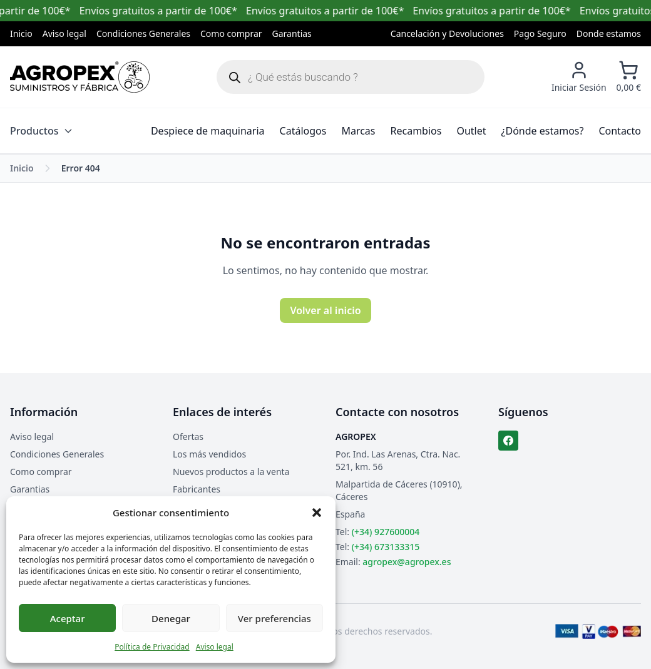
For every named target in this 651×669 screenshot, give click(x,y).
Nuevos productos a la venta (231, 471)
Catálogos (303, 131)
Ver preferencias (274, 618)
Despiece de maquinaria (208, 131)
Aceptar (67, 618)
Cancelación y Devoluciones (447, 33)
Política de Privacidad (152, 646)
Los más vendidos (209, 454)
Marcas (358, 131)
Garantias (292, 33)
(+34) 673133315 (385, 547)
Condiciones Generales (143, 33)
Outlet (471, 131)
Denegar (170, 618)
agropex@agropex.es (406, 562)
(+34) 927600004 (385, 532)
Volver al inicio (325, 310)
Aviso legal (214, 646)
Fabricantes (196, 489)
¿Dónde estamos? (542, 131)
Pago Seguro (540, 33)
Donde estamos (609, 33)
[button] (316, 512)
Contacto (619, 131)
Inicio (21, 33)
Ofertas (188, 436)
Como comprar (231, 33)
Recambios (416, 131)
